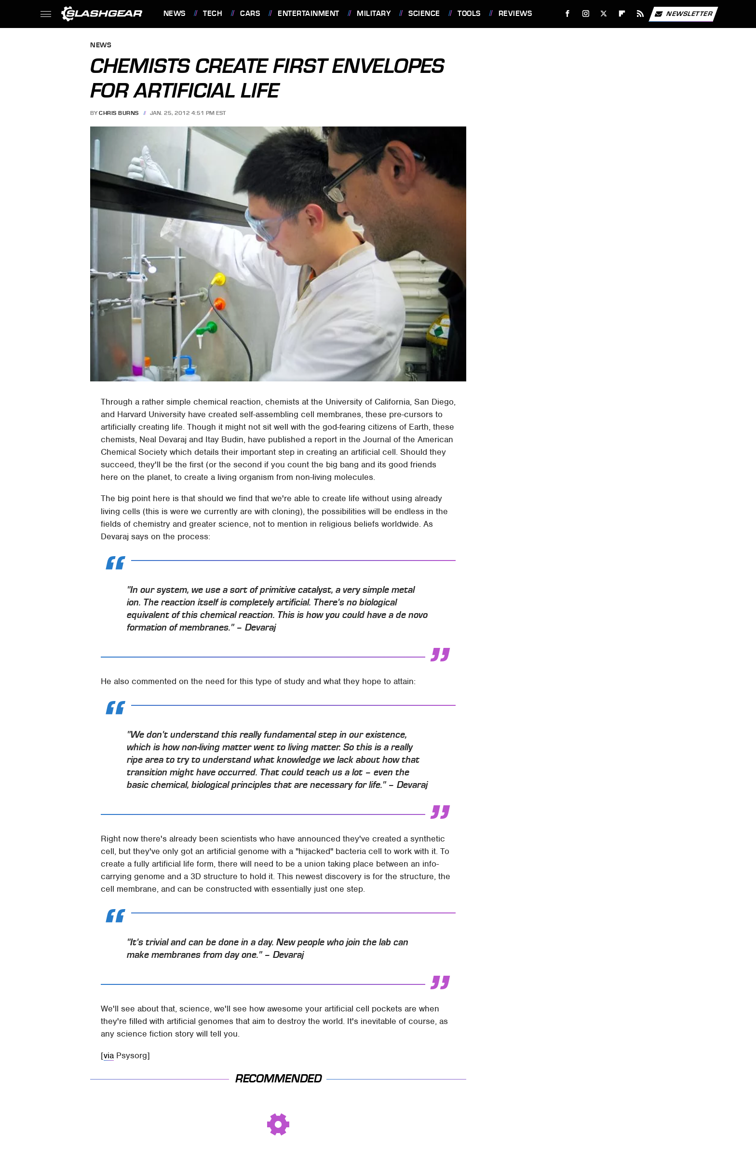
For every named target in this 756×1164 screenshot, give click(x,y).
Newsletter (683, 14)
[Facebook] (567, 13)
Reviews (515, 13)
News (174, 13)
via (109, 1055)
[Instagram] (586, 13)
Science (424, 13)
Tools (469, 13)
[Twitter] (604, 13)
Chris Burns (119, 113)
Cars (250, 13)
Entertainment (308, 13)
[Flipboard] (622, 13)
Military (374, 13)
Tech (212, 13)
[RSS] (640, 13)
